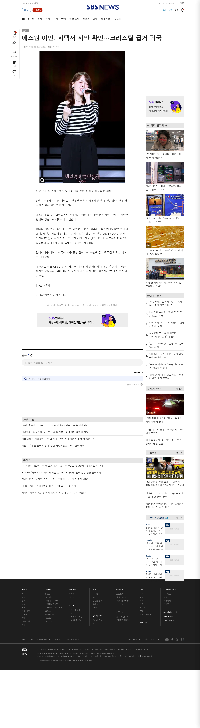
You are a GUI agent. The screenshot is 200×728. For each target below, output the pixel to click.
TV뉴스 (117, 18)
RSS (141, 611)
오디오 (71, 605)
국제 (63, 18)
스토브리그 (120, 604)
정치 (39, 18)
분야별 (24, 589)
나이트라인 (49, 614)
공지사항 (143, 622)
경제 (47, 18)
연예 (95, 18)
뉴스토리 (48, 617)
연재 (94, 589)
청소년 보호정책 (148, 656)
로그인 (161, 3)
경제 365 (96, 604)
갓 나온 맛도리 (122, 616)
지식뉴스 (167, 593)
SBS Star (168, 616)
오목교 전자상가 (123, 620)
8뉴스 (31, 18)
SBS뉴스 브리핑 (75, 616)
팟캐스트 (167, 597)
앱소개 (142, 607)
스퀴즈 (166, 604)
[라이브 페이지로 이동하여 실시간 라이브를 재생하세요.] (37, 10)
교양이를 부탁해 (123, 600)
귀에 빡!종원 (121, 597)
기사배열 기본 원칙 (132, 656)
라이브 (142, 600)
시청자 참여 (43, 639)
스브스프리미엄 (170, 589)
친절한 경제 (97, 600)
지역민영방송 (152, 639)
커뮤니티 (167, 600)
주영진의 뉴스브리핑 (53, 607)
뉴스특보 (48, 621)
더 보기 (179, 388)
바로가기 (143, 589)
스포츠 (86, 18)
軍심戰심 (72, 593)
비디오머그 (120, 589)
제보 (142, 597)
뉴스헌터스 (49, 597)
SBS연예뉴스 (170, 612)
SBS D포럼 (169, 620)
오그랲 (148, 571)
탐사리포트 (97, 615)
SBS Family (134, 639)
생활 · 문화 (26, 611)
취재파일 (105, 18)
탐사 (94, 623)
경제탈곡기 (150, 540)
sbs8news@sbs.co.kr (107, 649)
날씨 (142, 593)
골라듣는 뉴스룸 (75, 609)
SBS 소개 (27, 639)
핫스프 (148, 524)
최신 (23, 593)
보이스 (71, 613)
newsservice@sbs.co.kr (105, 654)
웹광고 (57, 639)
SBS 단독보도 (98, 597)
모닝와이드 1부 (51, 600)
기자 (142, 604)
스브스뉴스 (120, 611)
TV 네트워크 (27, 621)
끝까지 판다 (97, 620)
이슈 (23, 624)
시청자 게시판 (145, 614)
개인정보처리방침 (72, 639)
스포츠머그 (120, 593)
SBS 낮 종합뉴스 (76, 620)
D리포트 (96, 607)
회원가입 (172, 3)
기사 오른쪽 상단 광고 (164, 70)
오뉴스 (48, 611)
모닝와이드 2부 (51, 604)
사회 (55, 18)
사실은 (95, 593)
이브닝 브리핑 (74, 597)
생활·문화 (74, 18)
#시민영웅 (167, 10)
